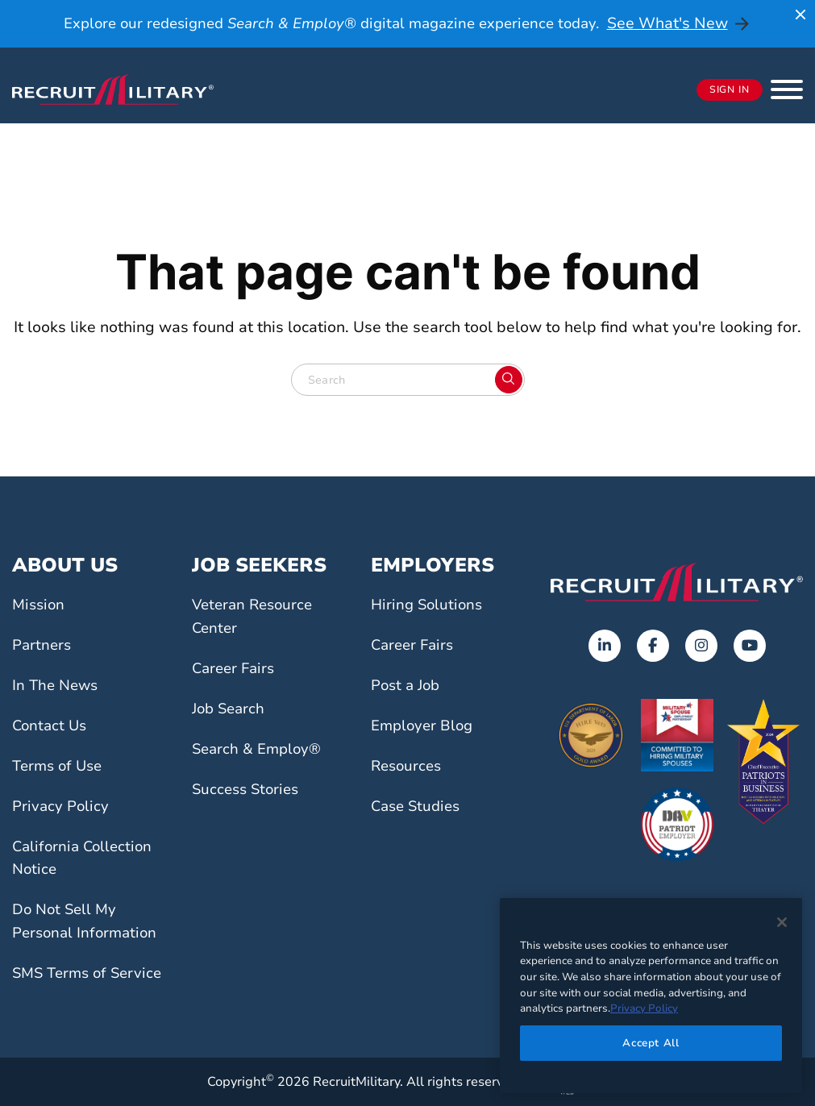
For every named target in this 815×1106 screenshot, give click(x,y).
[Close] (782, 922)
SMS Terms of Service (91, 973)
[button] (787, 89)
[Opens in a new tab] (604, 646)
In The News (57, 685)
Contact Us (51, 725)
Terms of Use (60, 765)
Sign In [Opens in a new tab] (729, 90)
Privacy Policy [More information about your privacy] (644, 1008)
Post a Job (408, 685)
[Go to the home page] (677, 582)
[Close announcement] (800, 14)
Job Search (230, 708)
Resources (408, 765)
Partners (43, 644)
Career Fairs (236, 668)
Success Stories (248, 789)
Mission (40, 604)
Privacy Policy (62, 806)
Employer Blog (424, 725)
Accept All (651, 1043)
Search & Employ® (259, 748)
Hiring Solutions (429, 604)
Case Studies (418, 806)
